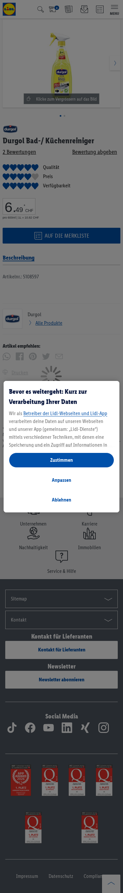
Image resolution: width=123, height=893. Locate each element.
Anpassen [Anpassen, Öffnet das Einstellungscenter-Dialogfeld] (61, 480)
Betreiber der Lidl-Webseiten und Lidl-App (65, 413)
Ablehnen (61, 500)
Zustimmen (61, 460)
